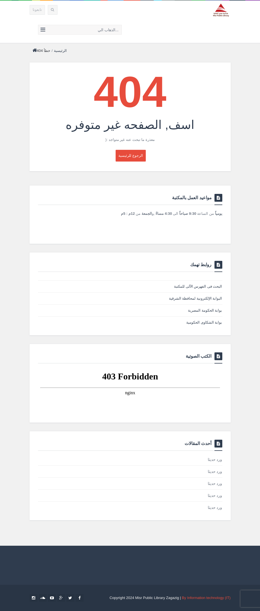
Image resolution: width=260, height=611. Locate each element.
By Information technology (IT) (206, 598)
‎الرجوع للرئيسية (130, 155)
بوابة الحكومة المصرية (205, 310)
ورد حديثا (215, 459)
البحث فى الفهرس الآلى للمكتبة (198, 286)
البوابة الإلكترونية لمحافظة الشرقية (195, 298)
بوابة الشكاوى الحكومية (204, 322)
